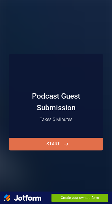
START (53, 143)
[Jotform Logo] (22, 198)
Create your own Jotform (80, 198)
